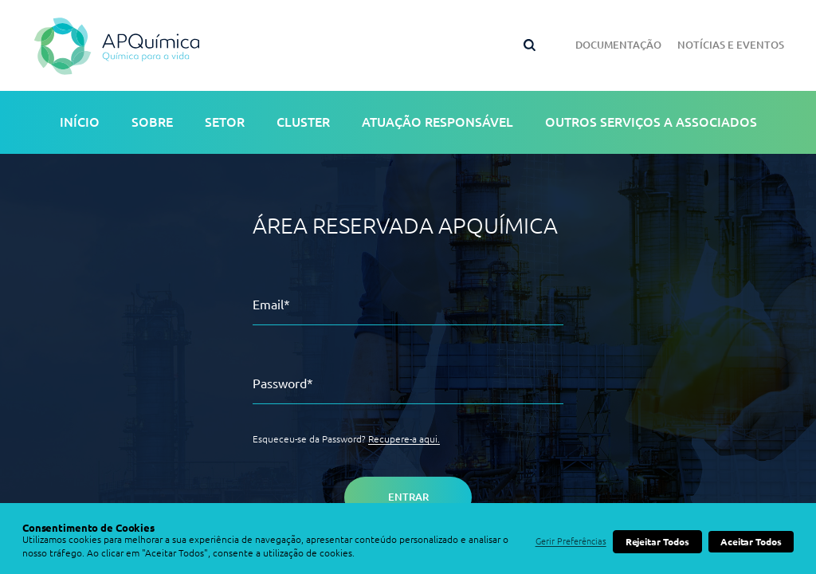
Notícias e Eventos (730, 44)
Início (80, 122)
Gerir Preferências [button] (571, 541)
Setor (225, 122)
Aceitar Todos (751, 542)
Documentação (618, 44)
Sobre (152, 122)
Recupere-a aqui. (404, 439)
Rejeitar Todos (657, 542)
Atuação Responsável (437, 122)
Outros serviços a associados (651, 122)
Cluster (303, 122)
